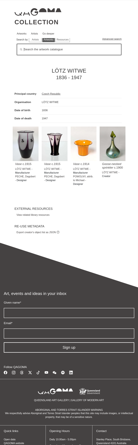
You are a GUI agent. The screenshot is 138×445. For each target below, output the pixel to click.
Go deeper (48, 33)
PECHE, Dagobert (25, 176)
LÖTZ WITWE (23, 169)
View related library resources (33, 215)
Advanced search (112, 39)
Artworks (21, 33)
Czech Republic (51, 93)
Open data (10, 439)
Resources (63, 39)
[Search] (69, 49)
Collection (37, 22)
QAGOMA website (14, 443)
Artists (34, 33)
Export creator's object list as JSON (36, 232)
